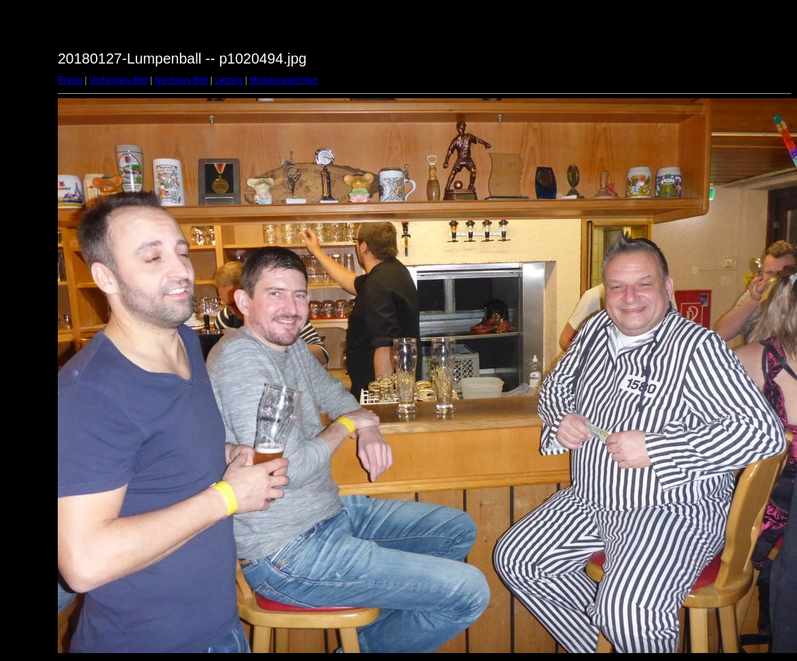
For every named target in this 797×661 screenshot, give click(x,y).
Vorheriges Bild (119, 80)
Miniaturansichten (284, 80)
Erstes (70, 80)
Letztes (229, 80)
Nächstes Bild (180, 80)
